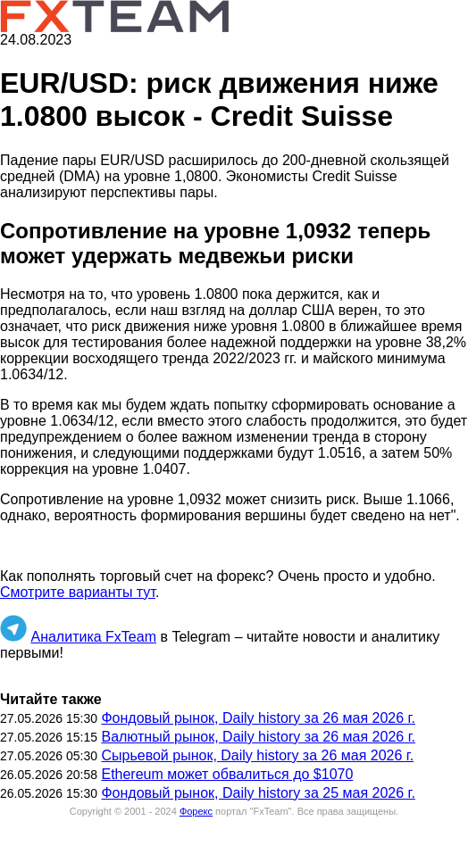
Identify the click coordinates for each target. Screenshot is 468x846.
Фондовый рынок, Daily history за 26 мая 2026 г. (257, 718)
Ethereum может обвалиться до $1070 (227, 774)
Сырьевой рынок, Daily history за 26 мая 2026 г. (257, 755)
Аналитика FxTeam (93, 636)
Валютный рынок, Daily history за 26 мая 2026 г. (258, 736)
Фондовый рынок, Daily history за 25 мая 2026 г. (257, 792)
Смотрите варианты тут (77, 592)
